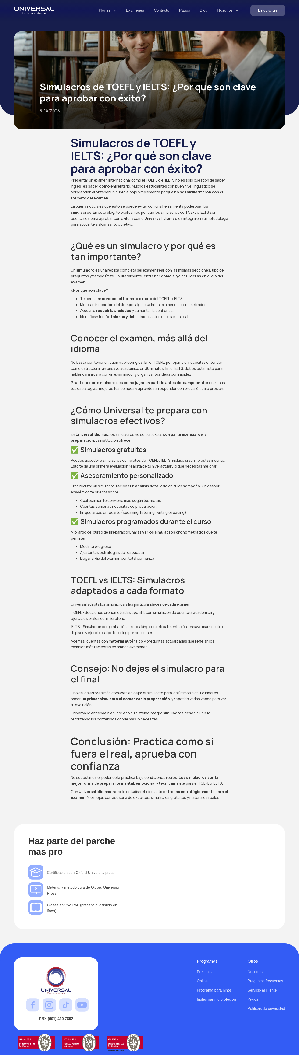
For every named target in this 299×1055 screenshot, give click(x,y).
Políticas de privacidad (266, 1008)
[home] (36, 10)
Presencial (205, 972)
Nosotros (255, 972)
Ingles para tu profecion (216, 999)
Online (202, 981)
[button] (107, 10)
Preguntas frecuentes (265, 981)
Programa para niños (214, 990)
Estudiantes (268, 10)
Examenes (135, 10)
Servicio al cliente (262, 990)
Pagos (184, 10)
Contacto (161, 10)
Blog (203, 10)
